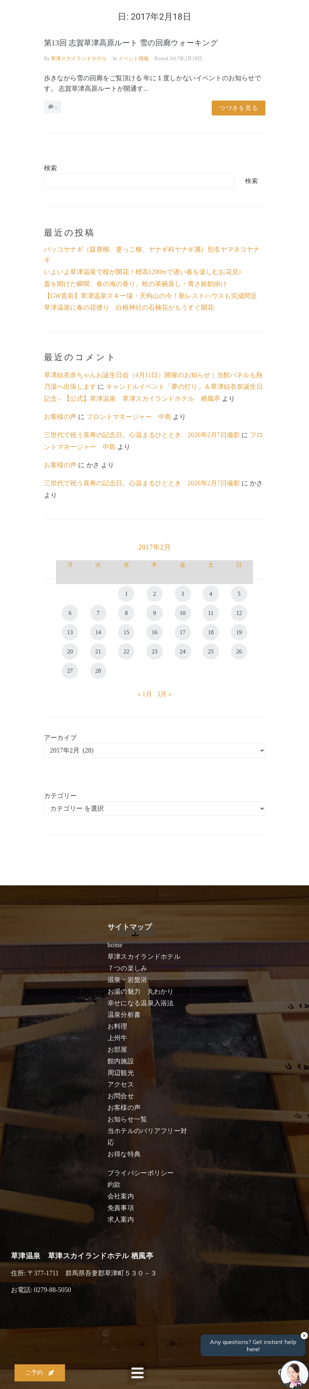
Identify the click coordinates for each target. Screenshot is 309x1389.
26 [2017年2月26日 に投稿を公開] (239, 651)
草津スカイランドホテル (79, 58)
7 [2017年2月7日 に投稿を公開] (98, 613)
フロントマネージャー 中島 (128, 416)
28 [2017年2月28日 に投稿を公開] (98, 671)
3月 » (164, 694)
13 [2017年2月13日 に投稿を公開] (70, 632)
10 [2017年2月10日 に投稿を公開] (183, 613)
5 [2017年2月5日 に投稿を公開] (238, 594)
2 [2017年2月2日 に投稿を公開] (154, 594)
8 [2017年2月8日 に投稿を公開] (126, 613)
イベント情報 (133, 58)
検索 (50, 168)
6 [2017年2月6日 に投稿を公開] (70, 613)
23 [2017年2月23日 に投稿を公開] (154, 651)
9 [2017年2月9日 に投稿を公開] (154, 613)
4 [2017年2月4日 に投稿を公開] (211, 594)
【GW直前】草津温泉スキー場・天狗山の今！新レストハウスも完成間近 (150, 296)
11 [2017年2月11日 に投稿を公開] (211, 613)
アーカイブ (60, 737)
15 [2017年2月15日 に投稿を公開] (126, 632)
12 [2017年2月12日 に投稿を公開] (239, 613)
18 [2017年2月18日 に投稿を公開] (211, 632)
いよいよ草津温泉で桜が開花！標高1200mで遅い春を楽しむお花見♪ (143, 272)
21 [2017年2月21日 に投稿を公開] (98, 651)
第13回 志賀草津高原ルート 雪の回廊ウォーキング (131, 42)
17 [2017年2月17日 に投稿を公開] (183, 632)
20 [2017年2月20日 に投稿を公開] (70, 651)
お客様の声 (60, 416)
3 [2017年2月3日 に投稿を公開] (182, 594)
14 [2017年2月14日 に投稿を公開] (98, 632)
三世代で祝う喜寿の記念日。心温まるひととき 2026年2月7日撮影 (142, 435)
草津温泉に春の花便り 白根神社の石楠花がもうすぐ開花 (129, 307)
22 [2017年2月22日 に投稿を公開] (126, 651)
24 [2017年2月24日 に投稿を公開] (183, 651)
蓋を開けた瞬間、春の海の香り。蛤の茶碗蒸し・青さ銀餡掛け (135, 284)
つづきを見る (238, 108)
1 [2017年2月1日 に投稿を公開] (126, 594)
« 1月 (144, 694)
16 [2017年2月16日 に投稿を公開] (154, 632)
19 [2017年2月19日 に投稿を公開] (239, 632)
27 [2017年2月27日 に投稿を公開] (70, 671)
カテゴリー (60, 795)
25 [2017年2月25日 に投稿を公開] (211, 651)
